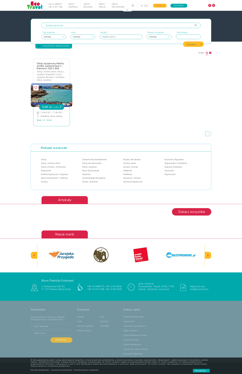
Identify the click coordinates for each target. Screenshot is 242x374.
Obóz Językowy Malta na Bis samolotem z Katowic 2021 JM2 (50, 66)
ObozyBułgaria (88, 5)
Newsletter (104, 326)
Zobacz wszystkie (191, 212)
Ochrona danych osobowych (86, 370)
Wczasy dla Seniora (131, 159)
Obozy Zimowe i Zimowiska (53, 167)
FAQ (102, 317)
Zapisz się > (61, 340)
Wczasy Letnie (129, 163)
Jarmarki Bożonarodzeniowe (94, 159)
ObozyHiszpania (73, 5)
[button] (127, 9)
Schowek (179, 5)
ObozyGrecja (102, 5)
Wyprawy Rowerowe (173, 167)
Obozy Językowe (44, 80)
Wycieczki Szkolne (131, 340)
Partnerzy (104, 321)
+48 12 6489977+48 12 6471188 (55, 5)
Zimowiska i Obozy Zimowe (135, 349)
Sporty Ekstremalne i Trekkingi (54, 178)
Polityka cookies (84, 331)
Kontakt (80, 317)
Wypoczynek (170, 174)
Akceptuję (201, 371)
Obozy (44, 159)
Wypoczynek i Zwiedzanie (176, 163)
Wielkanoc (127, 174)
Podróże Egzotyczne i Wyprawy (54, 174)
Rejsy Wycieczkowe (90, 171)
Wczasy (44, 182)
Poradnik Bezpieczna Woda (135, 335)
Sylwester (86, 174)
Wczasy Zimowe (130, 167)
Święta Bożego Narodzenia (93, 178)
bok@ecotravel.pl (199, 289)
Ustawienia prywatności (62, 370)
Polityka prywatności (40, 370)
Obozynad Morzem (118, 5)
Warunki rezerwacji (85, 326)
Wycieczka (169, 171)
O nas (79, 321)
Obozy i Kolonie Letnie (46, 72)
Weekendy (127, 171)
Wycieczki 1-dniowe (131, 178)
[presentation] (34, 255)
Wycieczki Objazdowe (174, 159)
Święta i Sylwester (90, 182)
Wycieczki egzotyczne (132, 182)
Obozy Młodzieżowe (132, 344)
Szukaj (160, 5)
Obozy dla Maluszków (92, 163)
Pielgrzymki (46, 171)
